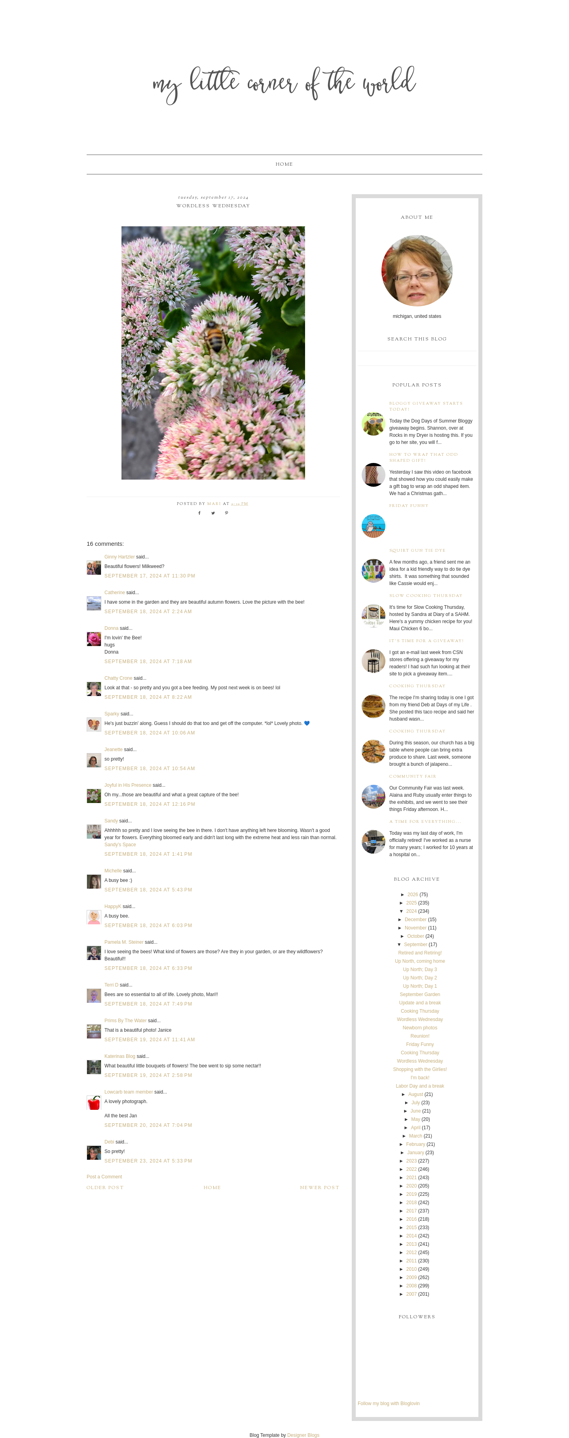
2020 (411, 1186)
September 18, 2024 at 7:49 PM (148, 1004)
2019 (411, 1194)
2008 (411, 1286)
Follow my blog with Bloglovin (389, 1403)
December (416, 919)
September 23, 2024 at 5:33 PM (148, 1161)
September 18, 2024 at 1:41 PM (148, 854)
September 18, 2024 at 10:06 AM (149, 733)
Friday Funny (409, 506)
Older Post (105, 1187)
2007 (411, 1294)
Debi (109, 1142)
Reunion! (419, 1036)
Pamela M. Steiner (124, 942)
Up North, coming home (420, 961)
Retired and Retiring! (420, 953)
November (416, 928)
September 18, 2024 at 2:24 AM (148, 611)
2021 (411, 1177)
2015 (411, 1227)
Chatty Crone (118, 678)
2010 (411, 1269)
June (416, 1111)
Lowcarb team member (128, 1092)
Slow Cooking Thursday (426, 596)
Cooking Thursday (417, 686)
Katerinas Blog (119, 1056)
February (415, 1144)
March (415, 1136)
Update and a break (420, 1003)
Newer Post (320, 1187)
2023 (411, 1161)
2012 (411, 1252)
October (415, 936)
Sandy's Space (120, 844)
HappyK (112, 906)
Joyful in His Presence (128, 785)
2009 (411, 1277)
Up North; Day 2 (420, 978)
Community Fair (413, 777)
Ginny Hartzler (119, 557)
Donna (111, 628)
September (415, 944)
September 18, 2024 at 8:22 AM (148, 697)
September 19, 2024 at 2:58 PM (148, 1075)
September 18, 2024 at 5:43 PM (148, 890)
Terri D (111, 985)
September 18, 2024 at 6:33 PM (148, 968)
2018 (411, 1202)
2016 (411, 1219)
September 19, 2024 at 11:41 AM (149, 1039)
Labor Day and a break (420, 1086)
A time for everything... (425, 822)
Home (284, 164)
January (415, 1152)
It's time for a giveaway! (426, 641)
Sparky (111, 714)
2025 (411, 903)
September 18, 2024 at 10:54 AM (149, 768)
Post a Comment (104, 1177)
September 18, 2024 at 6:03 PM (148, 925)
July (416, 1102)
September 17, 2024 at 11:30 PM (149, 576)
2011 (411, 1261)
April (416, 1127)
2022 (411, 1169)
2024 (411, 911)
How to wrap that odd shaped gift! (423, 458)
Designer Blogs (303, 1435)
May (415, 1119)
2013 (411, 1244)
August (415, 1094)
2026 (413, 894)
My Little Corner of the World (285, 85)
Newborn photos (420, 1028)
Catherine (114, 592)
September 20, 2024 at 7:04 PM (148, 1125)
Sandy (111, 821)
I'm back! (420, 1077)
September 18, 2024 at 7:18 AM (148, 661)
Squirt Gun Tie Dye (417, 551)
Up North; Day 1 (420, 986)
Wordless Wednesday (420, 1019)
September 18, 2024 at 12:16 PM (149, 804)
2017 (411, 1211)
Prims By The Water (125, 1020)
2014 (411, 1236)
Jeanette (113, 749)
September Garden (420, 994)
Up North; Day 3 (420, 969)
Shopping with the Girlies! (420, 1069)
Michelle (113, 871)
